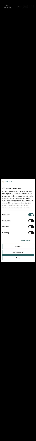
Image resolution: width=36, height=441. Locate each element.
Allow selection (18, 252)
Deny (18, 258)
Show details (25, 240)
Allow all (18, 246)
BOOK (26, 7)
